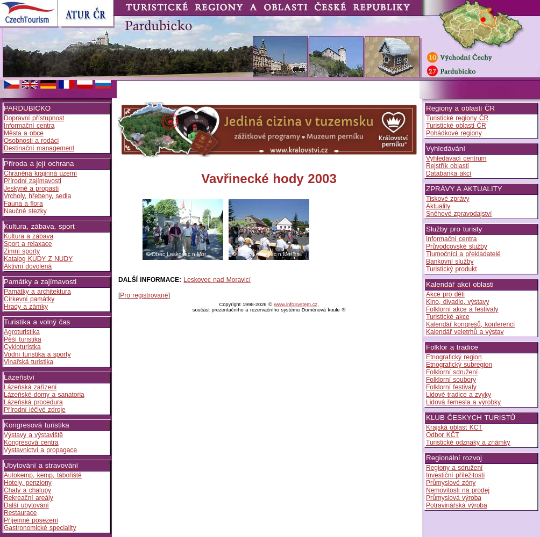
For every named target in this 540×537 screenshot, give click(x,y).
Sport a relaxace (28, 244)
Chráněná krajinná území (40, 173)
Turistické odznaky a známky (468, 442)
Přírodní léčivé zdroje (35, 409)
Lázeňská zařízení (30, 387)
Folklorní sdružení (452, 372)
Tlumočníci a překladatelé (463, 254)
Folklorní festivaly (451, 387)
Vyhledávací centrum (456, 158)
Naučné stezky (25, 211)
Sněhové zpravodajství (459, 213)
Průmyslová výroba (453, 498)
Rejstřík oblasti (447, 166)
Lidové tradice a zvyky (458, 394)
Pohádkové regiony (454, 133)
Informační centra (29, 125)
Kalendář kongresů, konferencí (470, 324)
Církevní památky (29, 299)
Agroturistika (22, 332)
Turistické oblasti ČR (456, 125)
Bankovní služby (449, 261)
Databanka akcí (448, 173)
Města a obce (24, 133)
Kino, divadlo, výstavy (457, 302)
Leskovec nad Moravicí (217, 280)
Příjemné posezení (31, 520)
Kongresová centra (31, 442)
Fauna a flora (23, 203)
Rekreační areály (28, 498)
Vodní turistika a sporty (37, 354)
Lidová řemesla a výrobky (463, 402)
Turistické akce (448, 317)
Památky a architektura (37, 291)
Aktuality (438, 206)
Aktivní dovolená (28, 266)
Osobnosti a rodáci (31, 140)
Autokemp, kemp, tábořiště (43, 475)
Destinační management (39, 148)
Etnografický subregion (459, 364)
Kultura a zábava (28, 236)
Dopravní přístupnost (34, 118)
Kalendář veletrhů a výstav (464, 332)
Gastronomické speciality (40, 528)
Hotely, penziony (28, 483)
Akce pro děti (445, 294)
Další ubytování (26, 505)
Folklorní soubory (451, 379)
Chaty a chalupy (27, 490)
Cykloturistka (22, 347)
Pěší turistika (22, 339)
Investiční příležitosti (455, 475)
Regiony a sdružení (454, 467)
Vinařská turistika (28, 362)
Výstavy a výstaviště (33, 435)
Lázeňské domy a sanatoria (44, 394)
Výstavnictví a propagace (40, 450)
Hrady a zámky (26, 306)
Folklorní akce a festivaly (462, 309)
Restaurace (20, 513)
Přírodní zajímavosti (32, 181)
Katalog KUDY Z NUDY (38, 259)
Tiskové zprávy (448, 198)
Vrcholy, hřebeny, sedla (37, 196)
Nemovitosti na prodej (457, 490)
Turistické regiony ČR (457, 118)
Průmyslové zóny (450, 483)
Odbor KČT (442, 435)
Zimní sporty (22, 251)
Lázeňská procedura (33, 402)
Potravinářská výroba (456, 505)
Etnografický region (454, 357)
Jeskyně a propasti (31, 188)
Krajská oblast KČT (454, 427)
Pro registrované (144, 295)
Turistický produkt (451, 269)
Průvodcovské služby (456, 246)
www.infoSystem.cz (295, 304)
